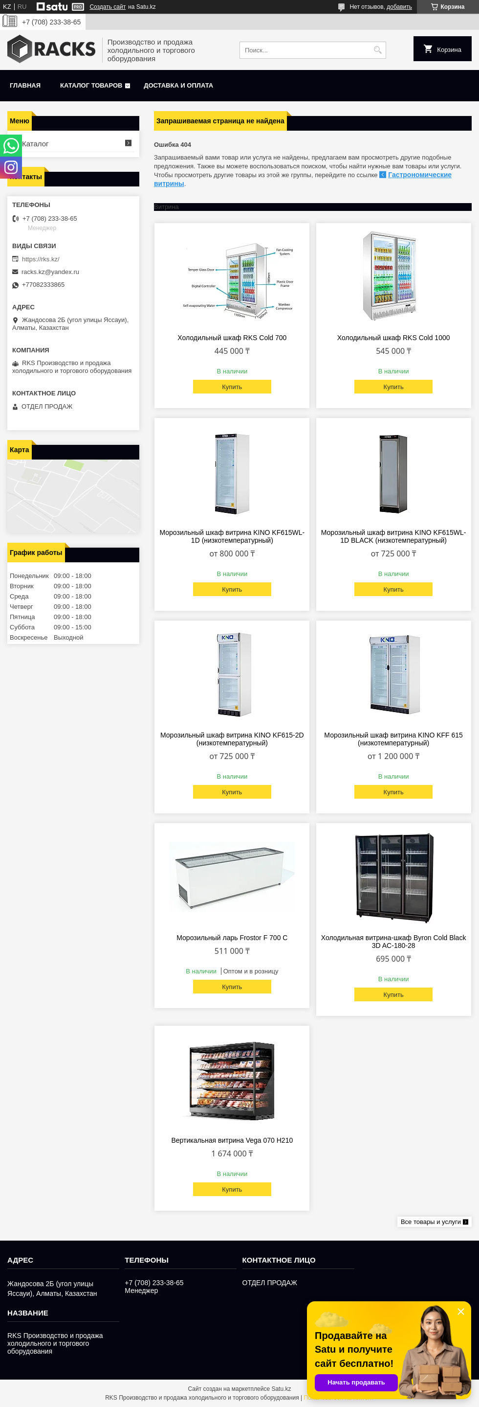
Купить (232, 387)
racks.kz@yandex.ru (50, 272)
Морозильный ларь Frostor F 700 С (231, 938)
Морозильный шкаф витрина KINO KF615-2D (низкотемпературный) (232, 739)
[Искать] (377, 50)
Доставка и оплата (178, 85)
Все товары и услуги (431, 1221)
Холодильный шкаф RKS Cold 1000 (393, 338)
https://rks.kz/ (41, 259)
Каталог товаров (91, 85)
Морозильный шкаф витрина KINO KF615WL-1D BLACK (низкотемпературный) (393, 536)
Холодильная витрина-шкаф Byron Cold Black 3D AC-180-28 (393, 941)
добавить (399, 6)
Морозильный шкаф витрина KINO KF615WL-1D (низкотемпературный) (232, 536)
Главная (25, 85)
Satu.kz (281, 1388)
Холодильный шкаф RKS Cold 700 (231, 338)
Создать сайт (107, 6)
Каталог (35, 143)
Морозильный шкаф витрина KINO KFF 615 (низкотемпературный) (393, 739)
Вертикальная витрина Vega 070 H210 (232, 1140)
